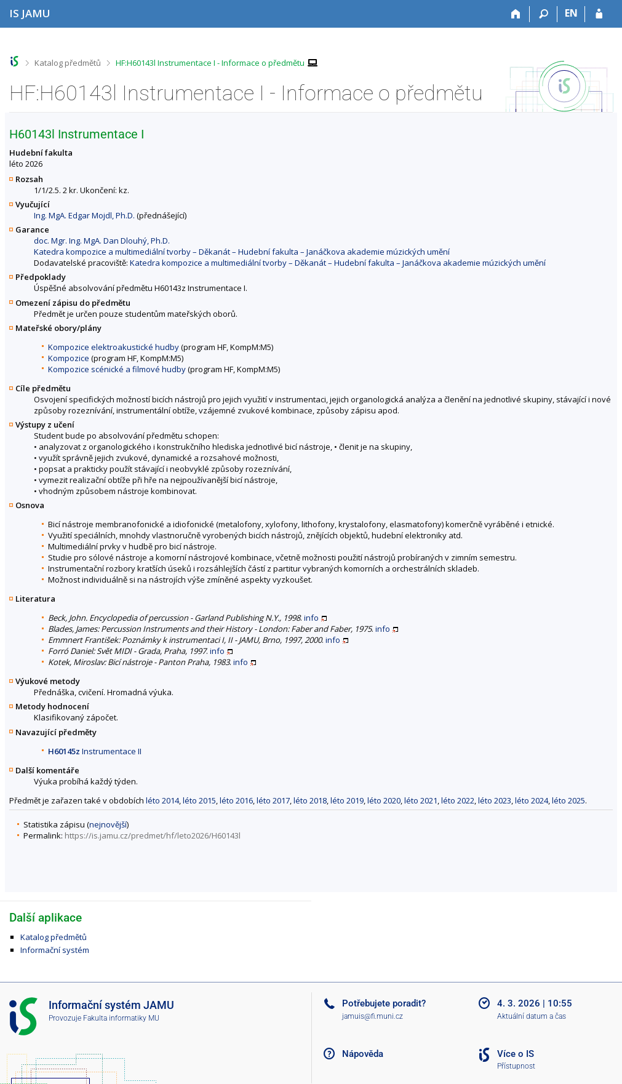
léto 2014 (162, 800)
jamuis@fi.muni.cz (372, 1016)
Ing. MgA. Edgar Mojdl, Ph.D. (84, 215)
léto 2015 (199, 800)
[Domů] (516, 14)
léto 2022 (457, 800)
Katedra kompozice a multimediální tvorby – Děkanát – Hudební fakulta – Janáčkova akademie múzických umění (242, 251)
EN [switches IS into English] (571, 13)
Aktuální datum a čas (531, 1016)
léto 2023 (494, 800)
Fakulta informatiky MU (121, 1018)
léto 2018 (310, 800)
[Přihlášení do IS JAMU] (599, 14)
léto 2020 (384, 800)
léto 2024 (531, 800)
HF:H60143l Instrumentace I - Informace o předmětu (210, 62)
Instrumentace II (95, 751)
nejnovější (108, 824)
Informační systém (54, 949)
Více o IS (515, 1053)
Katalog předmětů (67, 62)
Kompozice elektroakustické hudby (113, 347)
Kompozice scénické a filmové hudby (117, 369)
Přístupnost (516, 1066)
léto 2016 (236, 800)
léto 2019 (347, 800)
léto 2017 (273, 800)
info (311, 617)
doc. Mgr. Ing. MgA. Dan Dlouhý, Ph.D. (102, 240)
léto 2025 (568, 800)
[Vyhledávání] (543, 14)
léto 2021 (420, 800)
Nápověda (362, 1053)
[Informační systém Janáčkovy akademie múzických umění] (29, 13)
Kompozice (68, 358)
